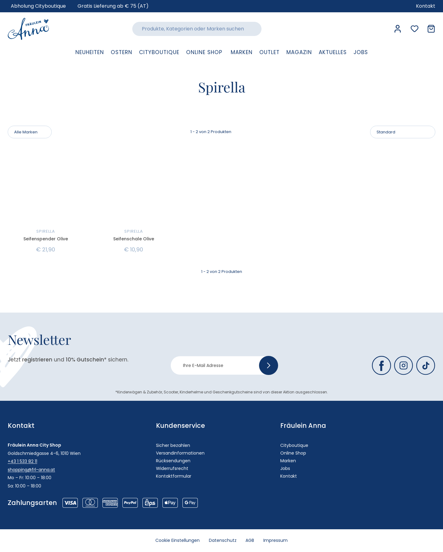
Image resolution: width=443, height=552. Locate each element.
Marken (288, 461)
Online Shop (293, 453)
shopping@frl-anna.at (31, 470)
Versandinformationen (180, 453)
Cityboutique (294, 445)
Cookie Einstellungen (177, 541)
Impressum (276, 541)
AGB (250, 541)
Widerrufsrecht (172, 468)
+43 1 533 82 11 (22, 461)
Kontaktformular (173, 476)
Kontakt (288, 476)
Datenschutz (223, 541)
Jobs (285, 468)
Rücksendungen (173, 461)
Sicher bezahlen (173, 445)
